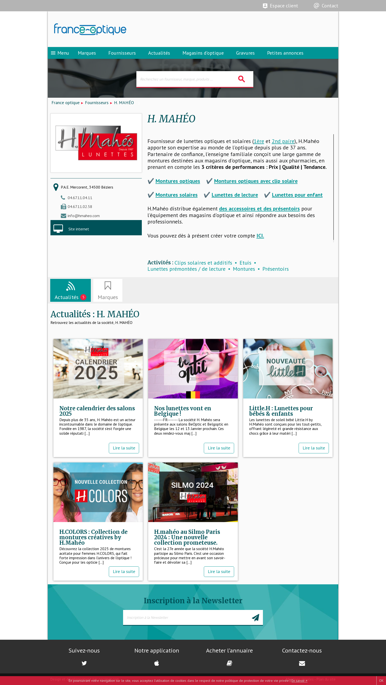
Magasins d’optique (203, 53)
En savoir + (299, 680)
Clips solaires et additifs (203, 263)
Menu (59, 53)
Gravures (245, 53)
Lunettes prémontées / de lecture (186, 269)
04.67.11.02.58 (80, 206)
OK (381, 680)
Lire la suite (124, 448)
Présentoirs (275, 269)
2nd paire (283, 141)
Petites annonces (285, 53)
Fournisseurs (122, 53)
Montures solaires (177, 194)
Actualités (159, 53)
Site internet (78, 228)
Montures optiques (178, 180)
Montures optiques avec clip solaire (256, 180)
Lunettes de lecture (235, 194)
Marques (87, 53)
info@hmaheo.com (84, 215)
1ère (259, 141)
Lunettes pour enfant (297, 194)
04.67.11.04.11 (80, 197)
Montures (244, 269)
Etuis (245, 263)
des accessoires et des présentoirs (259, 208)
